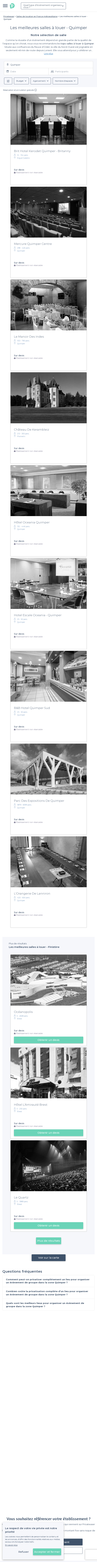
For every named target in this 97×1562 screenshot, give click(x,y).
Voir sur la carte (48, 1257)
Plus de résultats (48, 1240)
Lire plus (48, 53)
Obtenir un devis (48, 1040)
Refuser (23, 1551)
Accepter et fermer (47, 1551)
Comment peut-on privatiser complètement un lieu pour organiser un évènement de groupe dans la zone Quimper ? (48, 1281)
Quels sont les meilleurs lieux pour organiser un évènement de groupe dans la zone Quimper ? (45, 1305)
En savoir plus (11, 1545)
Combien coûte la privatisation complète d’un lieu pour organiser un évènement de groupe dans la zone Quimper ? (47, 1293)
